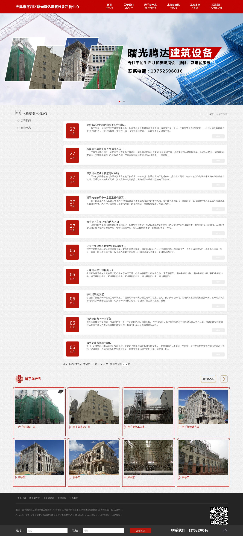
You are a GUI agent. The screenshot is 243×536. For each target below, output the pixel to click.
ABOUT (129, 6)
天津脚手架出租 (73, 510)
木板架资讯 (48, 498)
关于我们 (21, 498)
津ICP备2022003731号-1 (111, 515)
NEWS (173, 6)
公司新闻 (26, 120)
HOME (109, 6)
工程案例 (62, 498)
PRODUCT (150, 6)
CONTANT (216, 6)
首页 (211, 114)
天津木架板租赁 (88, 510)
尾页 (115, 364)
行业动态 (26, 127)
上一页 (94, 364)
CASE (195, 6)
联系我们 (74, 498)
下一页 (109, 364)
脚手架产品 (208, 379)
